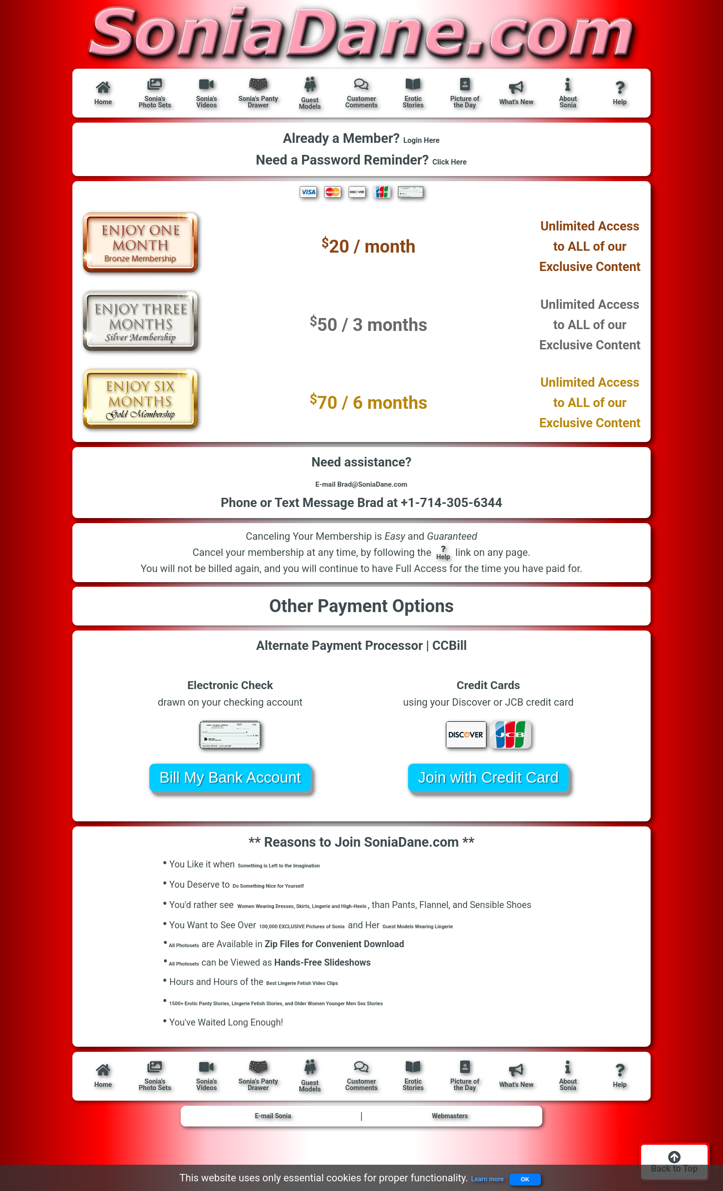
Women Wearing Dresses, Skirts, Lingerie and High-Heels (352, 923)
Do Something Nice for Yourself (296, 903)
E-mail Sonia (273, 1141)
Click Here (449, 162)
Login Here (422, 140)
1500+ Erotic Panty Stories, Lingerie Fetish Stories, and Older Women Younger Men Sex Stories (360, 1025)
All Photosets (193, 962)
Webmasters (450, 1141)
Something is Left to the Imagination (311, 883)
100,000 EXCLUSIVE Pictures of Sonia (336, 943)
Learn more (473, 1174)
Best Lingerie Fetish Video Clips (330, 1004)
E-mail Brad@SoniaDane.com (361, 494)
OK (534, 1174)
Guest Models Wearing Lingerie (512, 943)
